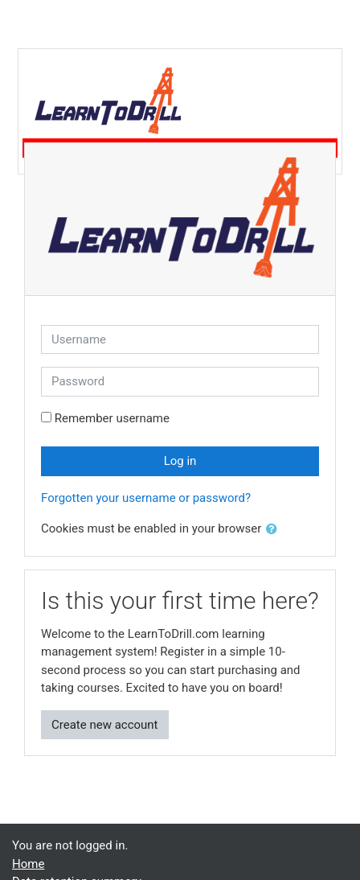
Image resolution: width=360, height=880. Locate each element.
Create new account (104, 725)
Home (28, 864)
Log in (180, 461)
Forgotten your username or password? (146, 498)
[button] (274, 530)
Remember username (112, 418)
